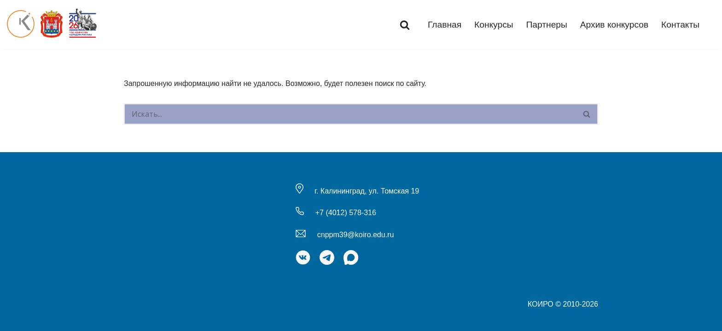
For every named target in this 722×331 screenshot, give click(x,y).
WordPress (209, 306)
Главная (444, 24)
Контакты (680, 24)
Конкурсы (493, 24)
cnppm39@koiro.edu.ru (355, 235)
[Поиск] (405, 25)
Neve (132, 306)
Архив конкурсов (614, 24)
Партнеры (546, 24)
